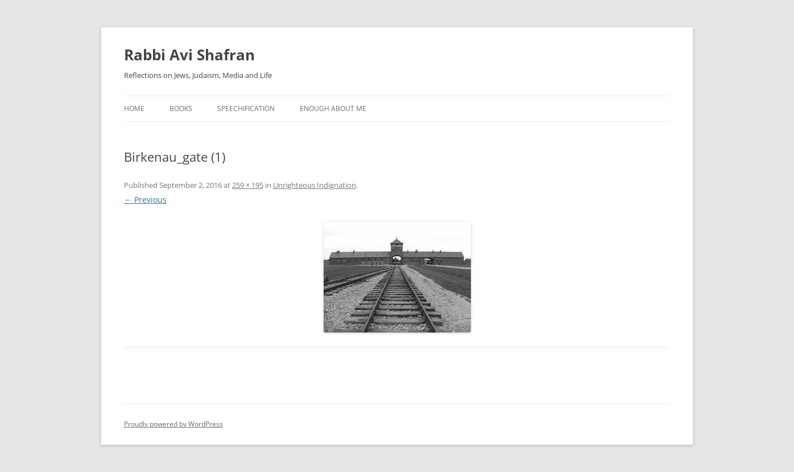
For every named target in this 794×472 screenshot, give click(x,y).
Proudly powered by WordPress (173, 424)
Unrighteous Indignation (314, 185)
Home (134, 108)
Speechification (246, 108)
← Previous (145, 199)
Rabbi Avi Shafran (189, 54)
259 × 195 (247, 185)
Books (180, 108)
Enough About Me (333, 108)
